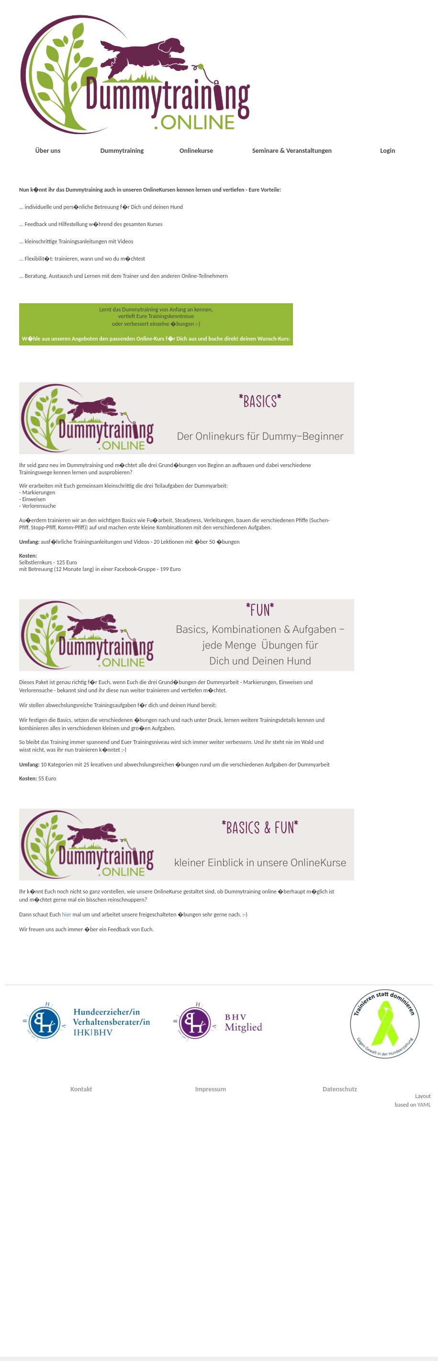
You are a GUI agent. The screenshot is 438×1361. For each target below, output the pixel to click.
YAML (424, 1104)
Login (388, 151)
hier (66, 914)
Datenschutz (340, 1089)
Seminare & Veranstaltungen (292, 151)
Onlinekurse (196, 151)
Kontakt (81, 1089)
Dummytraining (122, 151)
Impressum (210, 1089)
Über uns (47, 151)
